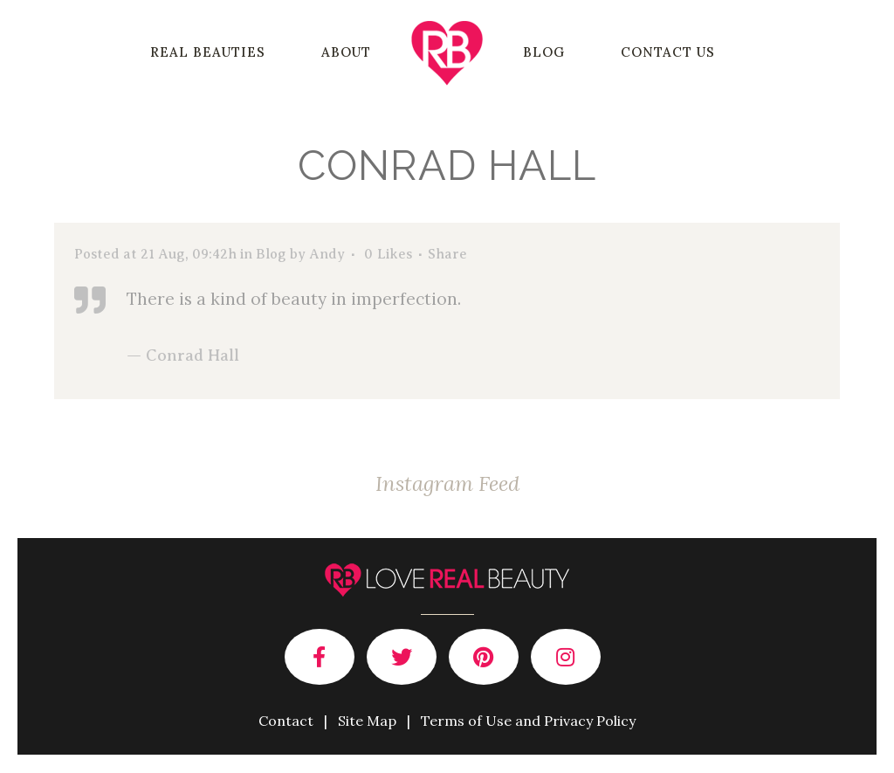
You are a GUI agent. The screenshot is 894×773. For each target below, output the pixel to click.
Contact (285, 720)
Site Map (367, 720)
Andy (327, 254)
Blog (271, 254)
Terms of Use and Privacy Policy (528, 720)
